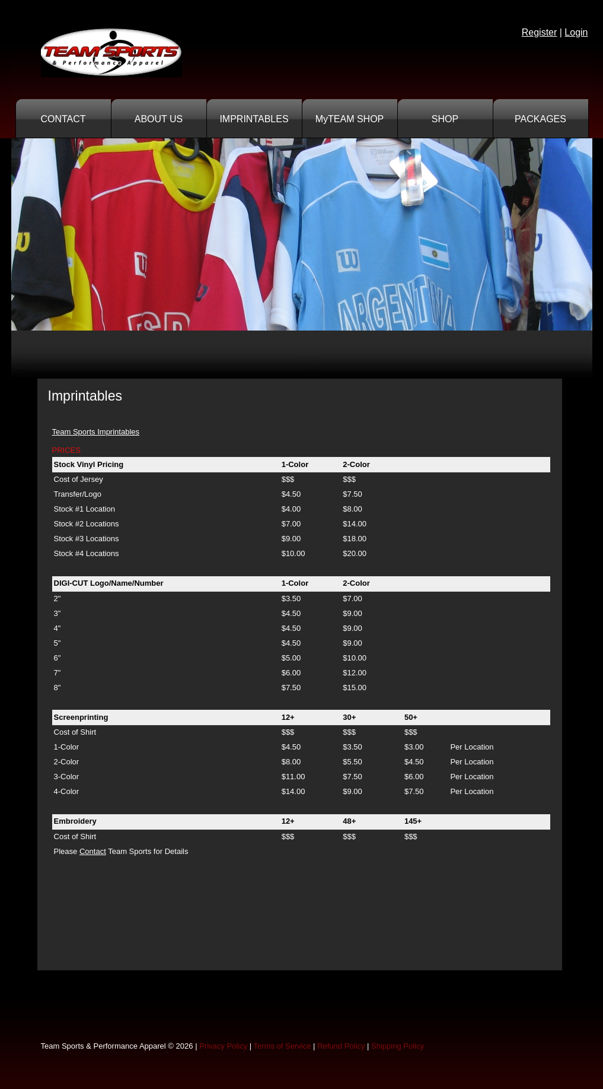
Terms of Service (282, 1046)
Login (576, 32)
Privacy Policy (223, 1046)
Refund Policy (341, 1046)
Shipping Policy (397, 1046)
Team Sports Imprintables (96, 431)
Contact (92, 851)
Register (539, 32)
